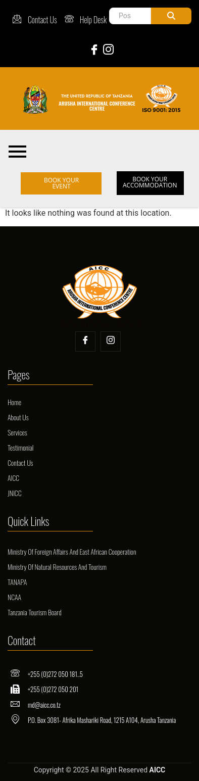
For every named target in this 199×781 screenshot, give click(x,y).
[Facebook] (92, 49)
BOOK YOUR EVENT (61, 183)
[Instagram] (106, 49)
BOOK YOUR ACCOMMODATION (150, 182)
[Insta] (111, 341)
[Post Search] (130, 16)
